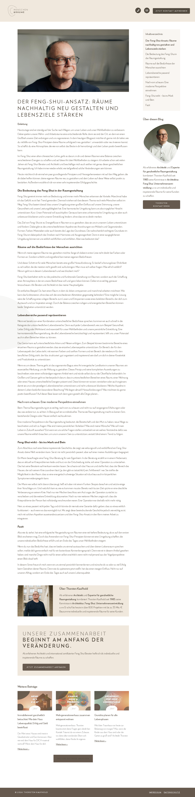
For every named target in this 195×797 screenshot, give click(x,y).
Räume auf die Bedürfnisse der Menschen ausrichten (160, 65)
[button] (73, 758)
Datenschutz (172, 792)
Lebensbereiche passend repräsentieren (157, 74)
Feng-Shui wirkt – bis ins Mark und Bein (159, 97)
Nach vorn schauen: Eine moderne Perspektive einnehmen (156, 86)
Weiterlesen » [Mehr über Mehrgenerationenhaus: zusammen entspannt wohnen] (62, 744)
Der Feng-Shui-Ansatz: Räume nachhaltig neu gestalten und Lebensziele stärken (161, 44)
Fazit (147, 104)
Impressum (155, 792)
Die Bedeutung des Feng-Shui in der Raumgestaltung (161, 56)
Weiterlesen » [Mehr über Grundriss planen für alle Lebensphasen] (100, 740)
